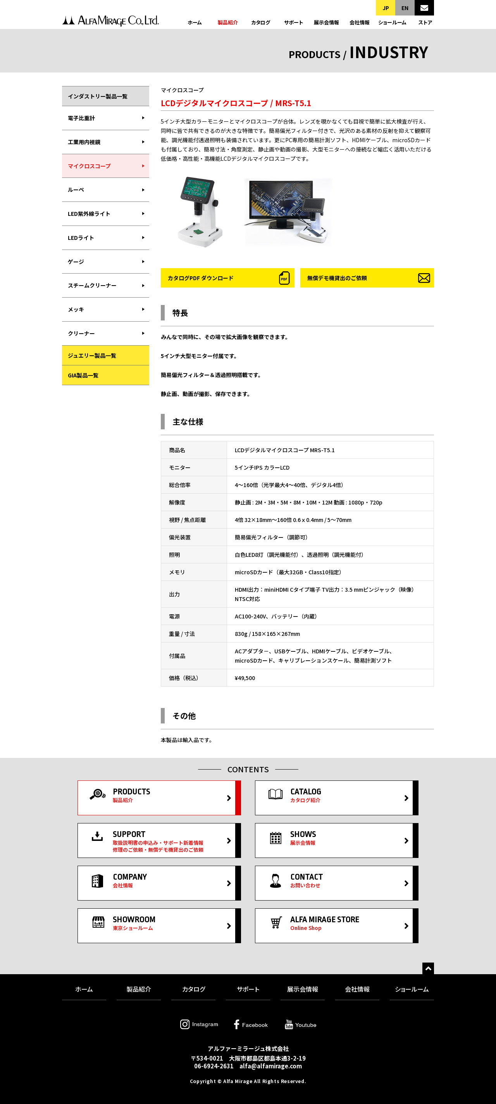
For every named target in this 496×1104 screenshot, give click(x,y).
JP (385, 8)
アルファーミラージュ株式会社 (110, 22)
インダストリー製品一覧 (97, 96)
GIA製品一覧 (83, 375)
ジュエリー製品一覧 (92, 355)
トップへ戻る (428, 968)
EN (404, 8)
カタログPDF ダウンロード (201, 278)
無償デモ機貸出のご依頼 (337, 278)
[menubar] (105, 226)
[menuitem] (105, 118)
